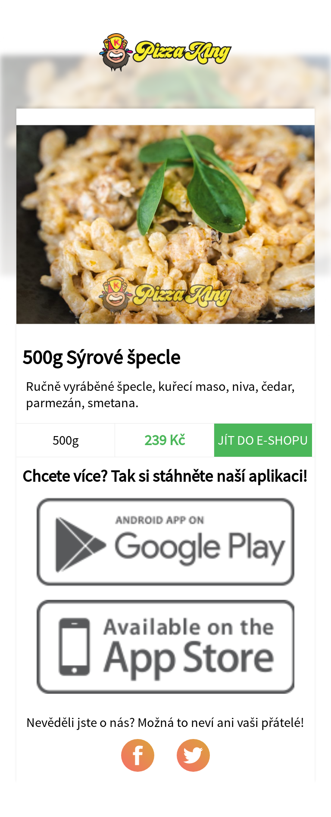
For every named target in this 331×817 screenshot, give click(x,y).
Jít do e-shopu (263, 440)
